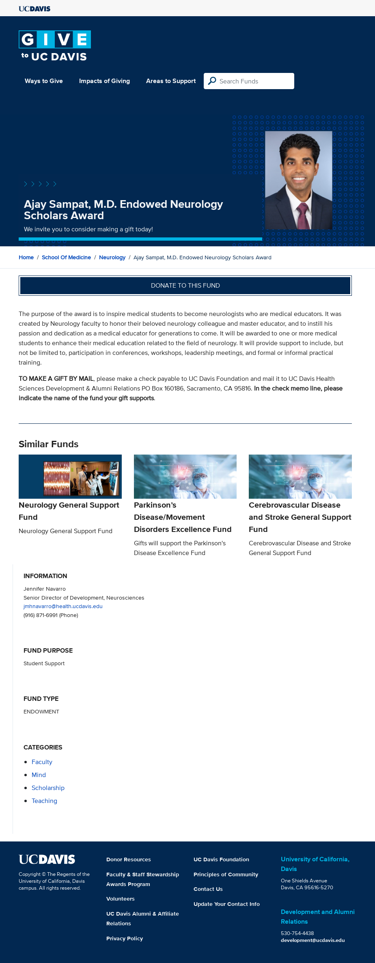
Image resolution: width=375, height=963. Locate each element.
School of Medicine (66, 257)
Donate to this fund (185, 285)
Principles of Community (226, 874)
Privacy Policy (124, 938)
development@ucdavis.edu (313, 940)
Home (26, 257)
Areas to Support (171, 80)
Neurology (112, 257)
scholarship (48, 787)
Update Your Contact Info (227, 904)
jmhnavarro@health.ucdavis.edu (63, 606)
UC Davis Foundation (221, 859)
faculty (42, 762)
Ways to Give (44, 80)
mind (39, 774)
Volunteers (120, 899)
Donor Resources (128, 859)
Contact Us (208, 889)
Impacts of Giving (104, 80)
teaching (44, 800)
